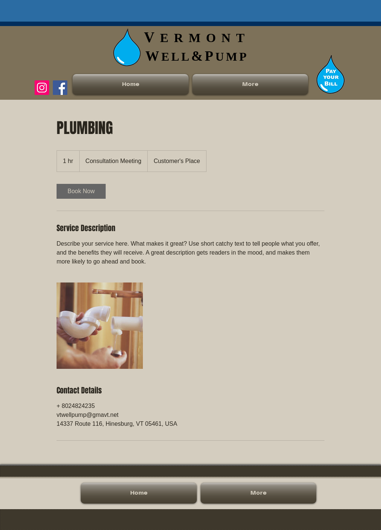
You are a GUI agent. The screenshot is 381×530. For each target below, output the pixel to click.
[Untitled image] (100, 325)
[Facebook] (60, 87)
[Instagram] (42, 87)
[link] (81, 191)
